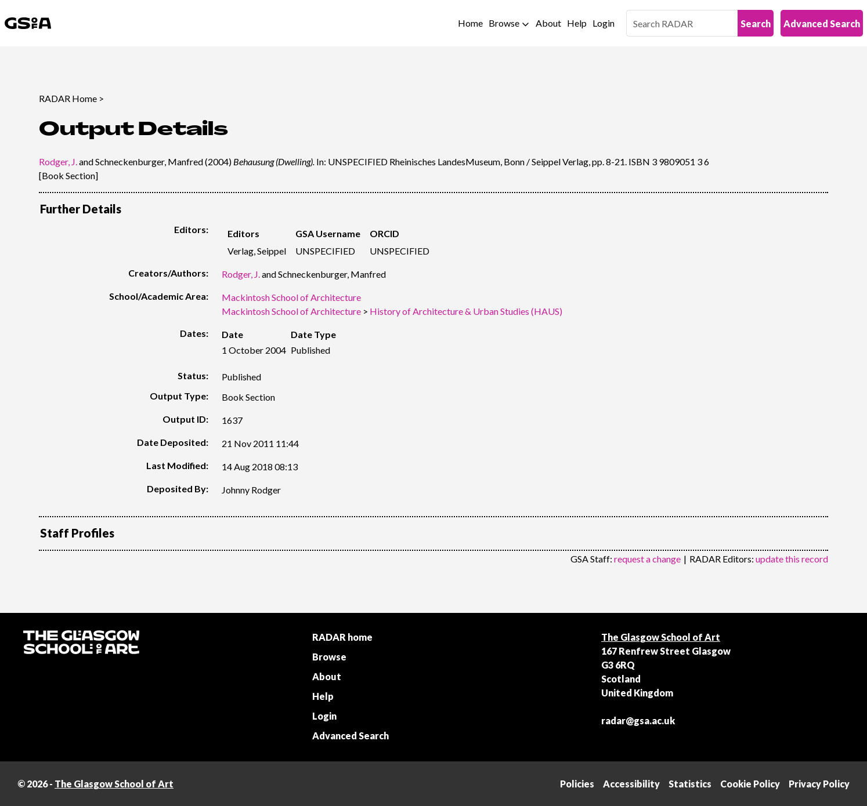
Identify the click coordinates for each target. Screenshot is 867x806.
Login (604, 22)
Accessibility (631, 783)
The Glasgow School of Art (660, 636)
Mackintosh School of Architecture (291, 297)
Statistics (690, 783)
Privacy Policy (819, 783)
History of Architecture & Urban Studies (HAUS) (466, 311)
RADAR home (342, 636)
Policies (577, 783)
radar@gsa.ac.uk (638, 720)
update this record (792, 558)
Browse (504, 22)
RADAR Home (68, 98)
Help (577, 22)
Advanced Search (821, 23)
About (548, 22)
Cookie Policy (750, 783)
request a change (647, 558)
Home (470, 22)
